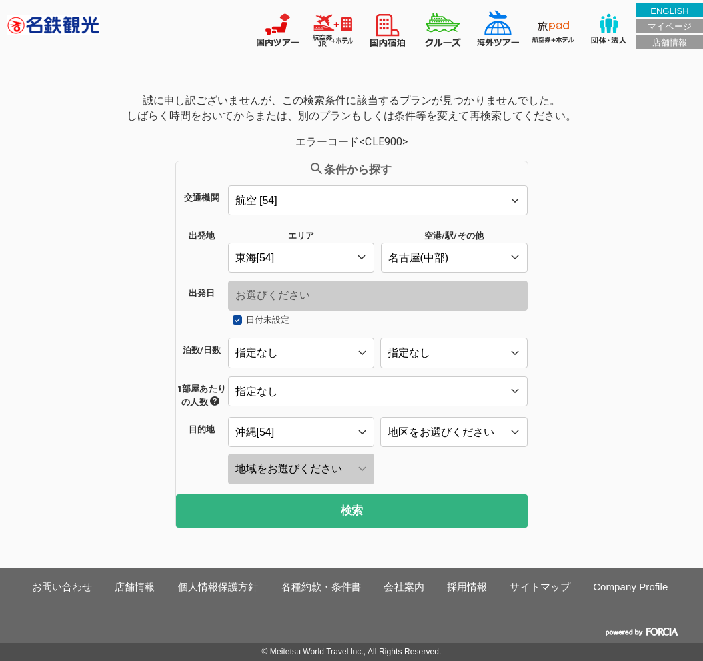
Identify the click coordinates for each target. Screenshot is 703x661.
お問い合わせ (62, 586)
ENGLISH (669, 11)
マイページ (669, 26)
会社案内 (404, 586)
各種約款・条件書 (321, 586)
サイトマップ (540, 586)
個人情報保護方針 (218, 586)
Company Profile (630, 586)
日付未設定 (267, 320)
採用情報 (467, 586)
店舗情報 (669, 42)
